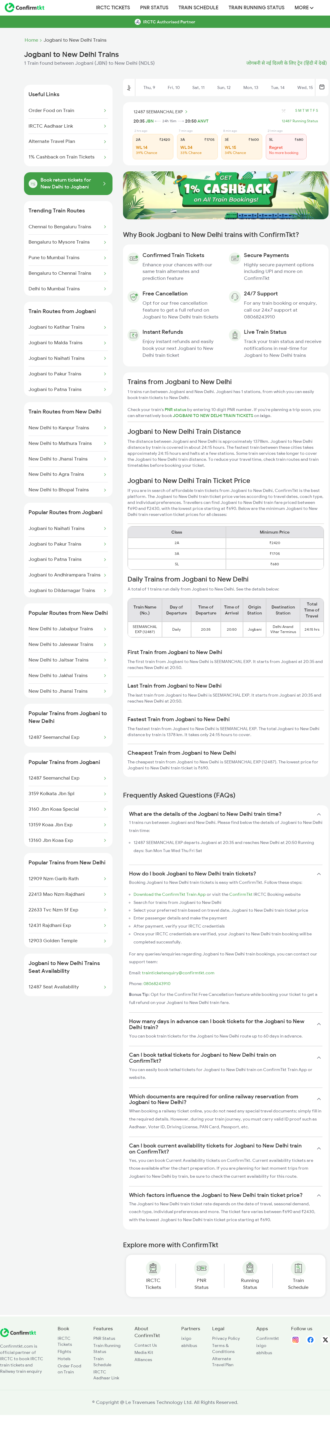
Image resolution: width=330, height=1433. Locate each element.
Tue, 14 (278, 87)
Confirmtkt (267, 1338)
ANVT (202, 121)
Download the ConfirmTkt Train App (170, 894)
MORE (304, 7)
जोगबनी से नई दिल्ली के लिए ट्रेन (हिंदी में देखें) (286, 63)
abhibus (189, 1345)
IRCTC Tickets (113, 7)
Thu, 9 (149, 87)
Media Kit (143, 1352)
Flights (64, 1351)
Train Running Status (256, 7)
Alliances (143, 1359)
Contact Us (145, 1345)
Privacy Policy (226, 1338)
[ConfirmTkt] (18, 1335)
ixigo (186, 1338)
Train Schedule (198, 7)
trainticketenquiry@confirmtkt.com (178, 972)
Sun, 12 (224, 87)
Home (31, 40)
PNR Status (154, 7)
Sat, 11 (198, 87)
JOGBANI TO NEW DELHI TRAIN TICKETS (213, 415)
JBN (150, 121)
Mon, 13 (250, 87)
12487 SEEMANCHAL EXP (161, 112)
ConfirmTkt (241, 894)
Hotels (64, 1358)
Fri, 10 (174, 87)
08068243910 (156, 983)
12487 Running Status (300, 121)
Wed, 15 (305, 87)
